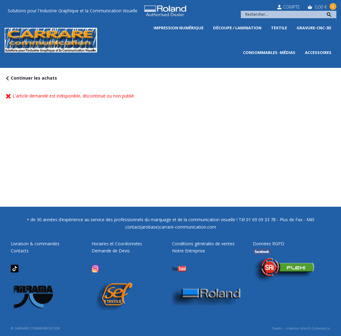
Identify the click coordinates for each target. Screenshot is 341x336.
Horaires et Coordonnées (117, 244)
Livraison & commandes (35, 244)
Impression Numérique (178, 28)
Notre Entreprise (188, 251)
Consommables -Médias (269, 52)
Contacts (20, 251)
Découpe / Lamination (237, 28)
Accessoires (318, 52)
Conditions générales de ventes (203, 244)
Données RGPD (268, 244)
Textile (279, 28)
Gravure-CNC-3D (314, 28)
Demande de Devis (111, 251)
